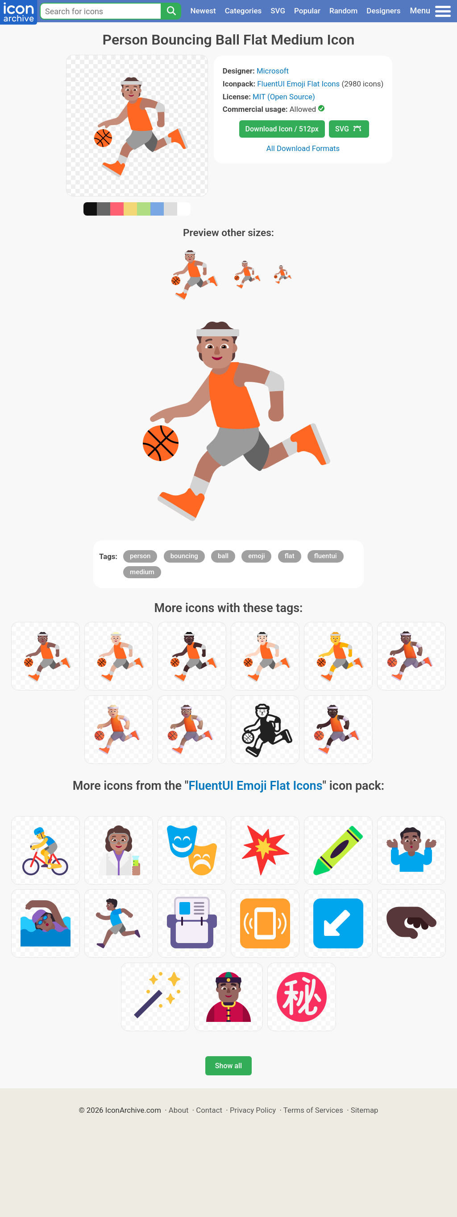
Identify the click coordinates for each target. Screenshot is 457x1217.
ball (223, 556)
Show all (228, 1066)
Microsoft (273, 70)
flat (290, 556)
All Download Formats (303, 148)
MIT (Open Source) (284, 96)
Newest (203, 10)
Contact (209, 1110)
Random (343, 10)
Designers (383, 10)
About (179, 1110)
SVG (277, 10)
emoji (256, 556)
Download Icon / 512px (282, 129)
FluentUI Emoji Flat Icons (298, 83)
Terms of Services (313, 1110)
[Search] (171, 11)
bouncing (184, 556)
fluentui (325, 556)
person (140, 556)
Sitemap (364, 1110)
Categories (243, 10)
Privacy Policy (253, 1110)
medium (142, 572)
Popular (307, 10)
